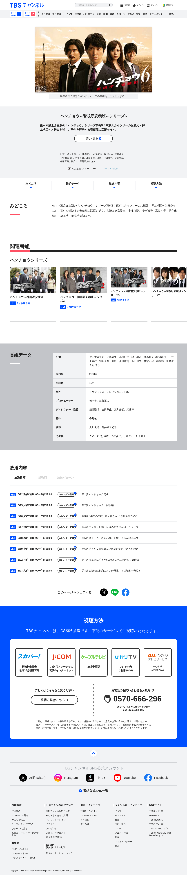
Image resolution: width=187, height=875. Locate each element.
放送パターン (65, 477)
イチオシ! (50, 824)
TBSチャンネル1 (16, 14)
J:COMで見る (18, 820)
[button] (124, 327)
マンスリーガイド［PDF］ (25, 857)
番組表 (127, 5)
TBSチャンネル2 (30, 14)
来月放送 (56, 14)
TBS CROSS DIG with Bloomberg (160, 834)
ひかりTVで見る (19, 828)
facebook (125, 592)
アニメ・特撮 (133, 14)
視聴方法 (170, 5)
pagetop (93, 753)
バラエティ (88, 14)
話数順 (42, 477)
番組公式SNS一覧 (95, 790)
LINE (115, 592)
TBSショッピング (158, 828)
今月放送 (45, 14)
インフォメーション (56, 820)
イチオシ (140, 5)
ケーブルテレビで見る (22, 824)
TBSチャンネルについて (58, 811)
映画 (145, 14)
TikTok (100, 777)
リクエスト (113, 96)
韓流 (171, 14)
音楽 (99, 14)
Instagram (71, 777)
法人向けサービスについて (59, 853)
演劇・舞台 (108, 14)
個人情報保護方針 (54, 837)
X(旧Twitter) (37, 777)
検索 (109, 5)
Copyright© (14, 871)
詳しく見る (92, 138)
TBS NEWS (155, 820)
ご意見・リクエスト (56, 833)
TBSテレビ (154, 811)
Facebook (161, 777)
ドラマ (118, 811)
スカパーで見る (20, 815)
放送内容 (114, 183)
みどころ (31, 183)
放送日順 (19, 477)
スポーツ (120, 14)
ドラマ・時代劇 (73, 14)
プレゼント (155, 5)
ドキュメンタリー (158, 14)
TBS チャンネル (27, 5)
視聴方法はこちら (52, 700)
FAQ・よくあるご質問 (57, 815)
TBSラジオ (154, 824)
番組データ (73, 183)
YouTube (130, 777)
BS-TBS (153, 815)
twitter (104, 592)
